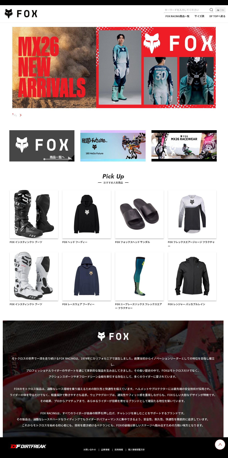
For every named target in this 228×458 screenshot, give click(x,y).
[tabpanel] (114, 68)
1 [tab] (20, 115)
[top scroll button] (220, 444)
